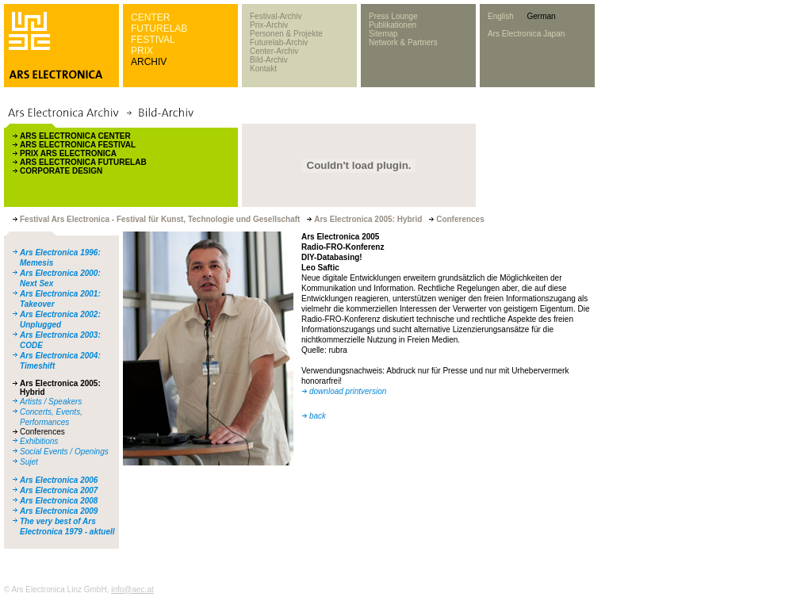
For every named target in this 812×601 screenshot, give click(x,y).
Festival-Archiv (276, 16)
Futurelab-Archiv (279, 42)
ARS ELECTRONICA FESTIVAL (78, 144)
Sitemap (383, 33)
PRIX (142, 50)
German (541, 16)
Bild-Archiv (269, 60)
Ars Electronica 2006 (59, 480)
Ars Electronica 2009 (59, 511)
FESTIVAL (153, 39)
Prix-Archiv (269, 25)
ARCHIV (149, 61)
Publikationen (392, 25)
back (317, 416)
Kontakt (263, 68)
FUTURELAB (159, 28)
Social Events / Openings (64, 451)
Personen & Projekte (286, 33)
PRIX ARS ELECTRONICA (68, 153)
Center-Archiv (274, 51)
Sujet (29, 461)
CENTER (150, 17)
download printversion (347, 391)
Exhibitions (39, 441)
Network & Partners (403, 42)
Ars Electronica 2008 (59, 500)
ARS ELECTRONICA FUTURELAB (83, 162)
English (501, 16)
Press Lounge (393, 16)
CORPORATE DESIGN (61, 171)
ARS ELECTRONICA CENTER (75, 136)
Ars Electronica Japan (526, 33)
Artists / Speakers (51, 401)
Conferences (42, 431)
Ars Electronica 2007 (59, 490)
